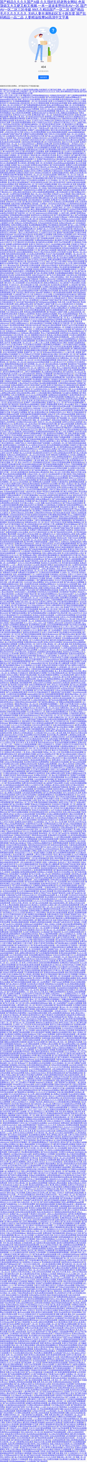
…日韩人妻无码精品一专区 (59, 277)
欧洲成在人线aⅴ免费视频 (47, 764)
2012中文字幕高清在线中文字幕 (41, 532)
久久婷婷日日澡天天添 (47, 232)
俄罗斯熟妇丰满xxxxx (19, 806)
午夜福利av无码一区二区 (56, 211)
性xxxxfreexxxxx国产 (66, 594)
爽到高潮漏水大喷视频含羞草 (20, 723)
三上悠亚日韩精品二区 (52, 339)
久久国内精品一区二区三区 (23, 360)
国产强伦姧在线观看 (57, 165)
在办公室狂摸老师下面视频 (13, 352)
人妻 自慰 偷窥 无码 (40, 460)
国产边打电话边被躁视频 (52, 190)
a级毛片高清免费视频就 (43, 1368)
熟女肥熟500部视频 (17, 325)
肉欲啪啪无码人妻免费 (56, 806)
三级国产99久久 (20, 443)
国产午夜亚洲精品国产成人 (10, 97)
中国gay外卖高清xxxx (14, 831)
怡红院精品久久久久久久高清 (31, 319)
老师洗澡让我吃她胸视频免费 (73, 231)
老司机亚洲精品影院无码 (38, 812)
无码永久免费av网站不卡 (60, 308)
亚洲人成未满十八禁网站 (25, 547)
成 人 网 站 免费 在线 (8, 988)
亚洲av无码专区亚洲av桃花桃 (20, 296)
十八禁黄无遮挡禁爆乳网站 (39, 321)
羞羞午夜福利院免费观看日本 (57, 711)
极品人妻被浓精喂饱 (38, 209)
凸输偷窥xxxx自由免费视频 (58, 478)
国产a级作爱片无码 (78, 155)
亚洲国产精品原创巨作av (46, 159)
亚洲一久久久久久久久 (42, 829)
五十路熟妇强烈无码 (70, 385)
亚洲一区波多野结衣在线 (28, 584)
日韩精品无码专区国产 (58, 95)
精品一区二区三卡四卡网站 (41, 194)
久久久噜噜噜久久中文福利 (31, 665)
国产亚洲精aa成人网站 (28, 555)
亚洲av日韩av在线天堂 (16, 679)
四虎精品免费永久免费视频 (42, 375)
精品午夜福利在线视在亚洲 (57, 1295)
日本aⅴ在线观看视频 (57, 1436)
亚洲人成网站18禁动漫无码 (25, 953)
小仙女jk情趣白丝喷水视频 (60, 244)
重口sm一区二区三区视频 (69, 1007)
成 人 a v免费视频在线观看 (10, 399)
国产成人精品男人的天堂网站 (19, 217)
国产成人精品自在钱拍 (14, 567)
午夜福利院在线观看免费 (51, 381)
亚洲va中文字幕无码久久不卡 (64, 122)
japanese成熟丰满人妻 (23, 941)
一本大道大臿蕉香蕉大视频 (51, 1264)
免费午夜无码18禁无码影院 (32, 783)
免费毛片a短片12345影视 (72, 831)
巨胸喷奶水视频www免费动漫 (44, 885)
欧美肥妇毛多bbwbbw (39, 514)
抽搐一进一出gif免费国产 (41, 420)
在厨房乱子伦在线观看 (11, 696)
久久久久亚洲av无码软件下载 (51, 1245)
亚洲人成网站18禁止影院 (23, 304)
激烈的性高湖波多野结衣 (18, 1227)
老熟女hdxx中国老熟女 (49, 265)
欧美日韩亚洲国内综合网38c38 (72, 146)
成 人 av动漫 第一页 (13, 963)
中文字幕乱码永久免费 (14, 312)
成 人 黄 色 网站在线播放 (64, 671)
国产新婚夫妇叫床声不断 (47, 424)
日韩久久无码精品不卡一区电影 (49, 744)
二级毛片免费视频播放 (32, 372)
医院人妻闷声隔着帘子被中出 (56, 567)
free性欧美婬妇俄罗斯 (64, 229)
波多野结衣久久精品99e (69, 333)
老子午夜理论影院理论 (52, 142)
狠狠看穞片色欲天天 (38, 335)
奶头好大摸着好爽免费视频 (16, 188)
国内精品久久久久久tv (55, 1229)
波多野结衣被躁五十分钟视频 (14, 445)
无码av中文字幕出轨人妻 (17, 261)
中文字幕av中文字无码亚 (30, 354)
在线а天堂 (51, 414)
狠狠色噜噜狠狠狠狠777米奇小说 (26, 628)
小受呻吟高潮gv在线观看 (77, 217)
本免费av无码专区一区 (26, 644)
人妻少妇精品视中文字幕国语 (34, 476)
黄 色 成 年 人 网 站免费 (30, 447)
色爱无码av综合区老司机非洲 (39, 845)
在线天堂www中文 (39, 275)
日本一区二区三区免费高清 (28, 300)
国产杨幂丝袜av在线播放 (56, 876)
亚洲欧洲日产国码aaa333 (26, 111)
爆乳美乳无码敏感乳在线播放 (61, 640)
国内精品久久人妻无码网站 (47, 656)
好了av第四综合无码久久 (24, 316)
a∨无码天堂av (68, 1447)
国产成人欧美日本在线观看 (70, 1221)
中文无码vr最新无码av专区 (41, 677)
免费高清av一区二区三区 (66, 174)
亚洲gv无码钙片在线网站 (9, 146)
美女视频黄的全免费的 (19, 317)
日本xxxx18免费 (6, 346)
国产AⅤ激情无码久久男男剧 (14, 731)
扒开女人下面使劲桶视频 (73, 464)
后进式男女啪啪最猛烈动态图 (43, 1220)
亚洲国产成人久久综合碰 (20, 165)
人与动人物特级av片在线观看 (19, 207)
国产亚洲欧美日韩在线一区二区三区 (29, 570)
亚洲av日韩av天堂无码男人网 (19, 700)
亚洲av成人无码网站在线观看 (35, 916)
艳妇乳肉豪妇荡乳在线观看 (39, 766)
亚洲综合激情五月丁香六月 (28, 227)
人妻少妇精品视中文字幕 (64, 192)
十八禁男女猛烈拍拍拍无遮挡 (44, 329)
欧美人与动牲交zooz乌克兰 (42, 122)
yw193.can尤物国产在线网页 (62, 530)
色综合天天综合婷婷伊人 (40, 586)
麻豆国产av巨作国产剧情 (15, 1407)
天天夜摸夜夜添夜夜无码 (20, 348)
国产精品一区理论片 (66, 484)
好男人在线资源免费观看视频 (43, 192)
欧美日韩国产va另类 (55, 161)
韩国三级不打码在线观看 (22, 379)
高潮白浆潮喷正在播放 (19, 225)
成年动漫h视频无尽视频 (27, 754)
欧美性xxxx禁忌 (8, 460)
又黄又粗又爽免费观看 (65, 1092)
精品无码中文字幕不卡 (68, 507)
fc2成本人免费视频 (51, 516)
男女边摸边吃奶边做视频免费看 (14, 474)
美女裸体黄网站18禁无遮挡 (55, 149)
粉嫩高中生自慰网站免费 (66, 1416)
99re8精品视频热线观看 (18, 200)
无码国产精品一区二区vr (61, 207)
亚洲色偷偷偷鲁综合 (66, 1237)
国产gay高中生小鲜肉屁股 (24, 796)
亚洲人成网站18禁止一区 (12, 995)
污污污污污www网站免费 (50, 408)
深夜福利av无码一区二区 (28, 184)
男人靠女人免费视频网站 (19, 410)
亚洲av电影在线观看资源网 (27, 107)
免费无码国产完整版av (35, 719)
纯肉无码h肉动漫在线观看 (57, 188)
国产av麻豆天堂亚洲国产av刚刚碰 (71, 449)
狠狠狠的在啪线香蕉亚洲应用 (11, 157)
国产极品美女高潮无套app (32, 201)
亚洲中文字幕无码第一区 (71, 1343)
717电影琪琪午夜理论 (77, 713)
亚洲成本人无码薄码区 (26, 314)
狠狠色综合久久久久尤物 (15, 458)
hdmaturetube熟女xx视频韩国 (63, 470)
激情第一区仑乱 (29, 157)
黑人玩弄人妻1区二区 (8, 1173)
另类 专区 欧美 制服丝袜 (43, 437)
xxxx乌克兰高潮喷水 (51, 1216)
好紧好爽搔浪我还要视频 (57, 514)
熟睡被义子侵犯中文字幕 (37, 1281)
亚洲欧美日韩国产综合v (25, 173)
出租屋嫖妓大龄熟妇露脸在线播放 (49, 652)
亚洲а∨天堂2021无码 (8, 107)
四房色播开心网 (13, 646)
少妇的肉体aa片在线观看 (52, 319)
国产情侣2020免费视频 (77, 673)
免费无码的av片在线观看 (62, 234)
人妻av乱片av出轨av (24, 565)
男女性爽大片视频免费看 (43, 1353)
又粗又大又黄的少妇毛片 (27, 238)
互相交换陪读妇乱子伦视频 (69, 883)
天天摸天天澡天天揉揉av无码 (43, 120)
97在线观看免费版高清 (30, 569)
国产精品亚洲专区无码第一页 (53, 124)
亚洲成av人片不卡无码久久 (34, 366)
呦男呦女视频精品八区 (75, 522)
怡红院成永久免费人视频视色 (35, 876)
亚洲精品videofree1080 (20, 308)
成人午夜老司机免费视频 (21, 113)
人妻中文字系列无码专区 (43, 543)
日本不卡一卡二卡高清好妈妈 (53, 399)
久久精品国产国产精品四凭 (52, 551)
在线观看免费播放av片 (45, 795)
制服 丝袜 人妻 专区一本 (18, 117)
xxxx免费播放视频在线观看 (26, 986)
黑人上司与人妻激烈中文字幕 (53, 1088)
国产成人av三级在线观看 (54, 136)
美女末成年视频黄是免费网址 (48, 675)
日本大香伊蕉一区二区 (21, 335)
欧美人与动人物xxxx (10, 480)
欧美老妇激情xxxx (77, 460)
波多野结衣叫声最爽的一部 (57, 433)
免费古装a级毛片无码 (55, 914)
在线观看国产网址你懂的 (20, 710)
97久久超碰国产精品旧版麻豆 (58, 209)
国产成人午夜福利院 (39, 501)
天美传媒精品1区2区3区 (41, 462)
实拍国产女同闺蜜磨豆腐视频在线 (15, 625)
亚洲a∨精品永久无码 (12, 287)
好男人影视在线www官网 (62, 453)
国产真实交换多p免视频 (20, 596)
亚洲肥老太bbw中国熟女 (39, 165)
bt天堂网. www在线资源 (17, 1331)
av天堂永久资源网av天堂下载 (38, 370)
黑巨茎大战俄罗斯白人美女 (50, 441)
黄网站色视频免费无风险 (67, 341)
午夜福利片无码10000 (58, 379)
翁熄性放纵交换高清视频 (16, 711)
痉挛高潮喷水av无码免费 (48, 290)
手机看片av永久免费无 (56, 1374)
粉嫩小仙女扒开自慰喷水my (41, 207)
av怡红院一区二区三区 (71, 319)
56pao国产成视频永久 (44, 292)
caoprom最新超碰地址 (76, 132)
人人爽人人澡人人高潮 (40, 343)
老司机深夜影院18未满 (39, 182)
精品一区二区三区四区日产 (13, 105)
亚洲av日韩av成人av (66, 223)
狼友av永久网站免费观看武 (13, 1364)
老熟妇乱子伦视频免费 (43, 373)
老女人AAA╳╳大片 (25, 462)
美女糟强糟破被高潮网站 (38, 225)
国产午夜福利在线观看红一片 (18, 992)
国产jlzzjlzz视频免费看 (35, 1430)
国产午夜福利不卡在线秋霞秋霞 (26, 358)
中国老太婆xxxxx (69, 511)
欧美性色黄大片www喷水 (17, 1098)
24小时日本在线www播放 (12, 1038)
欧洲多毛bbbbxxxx (28, 167)
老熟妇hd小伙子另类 (13, 201)
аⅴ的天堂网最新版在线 (37, 684)
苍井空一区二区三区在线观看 (28, 267)
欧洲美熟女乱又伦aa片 (73, 1175)
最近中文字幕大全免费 (70, 142)
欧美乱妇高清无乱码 (36, 117)
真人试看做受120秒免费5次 (32, 339)
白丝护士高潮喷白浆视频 (47, 184)
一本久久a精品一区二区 (66, 1194)
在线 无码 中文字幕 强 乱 (59, 128)
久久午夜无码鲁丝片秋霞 (18, 955)
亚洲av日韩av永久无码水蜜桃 (35, 126)
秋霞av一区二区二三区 (51, 752)
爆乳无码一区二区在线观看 (14, 283)
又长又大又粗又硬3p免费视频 (11, 196)
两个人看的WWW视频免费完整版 (44, 296)
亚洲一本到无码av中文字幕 (57, 126)
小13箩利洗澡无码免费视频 (19, 194)
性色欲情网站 (57, 511)
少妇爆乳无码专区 (6, 147)
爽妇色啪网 (12, 534)
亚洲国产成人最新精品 (22, 518)
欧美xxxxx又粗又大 (17, 176)
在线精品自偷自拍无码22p (45, 621)
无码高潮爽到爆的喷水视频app (40, 955)
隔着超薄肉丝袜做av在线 (14, 364)
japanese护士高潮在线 (47, 526)
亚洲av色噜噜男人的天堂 (20, 385)
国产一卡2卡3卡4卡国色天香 (57, 458)
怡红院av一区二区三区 (14, 248)
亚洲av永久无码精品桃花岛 (45, 157)
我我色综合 (58, 1291)
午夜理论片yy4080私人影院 (15, 1399)
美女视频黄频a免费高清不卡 (41, 509)
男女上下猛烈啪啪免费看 (50, 333)
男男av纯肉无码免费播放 (68, 1345)
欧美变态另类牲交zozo (8, 227)
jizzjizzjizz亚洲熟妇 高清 (9, 184)
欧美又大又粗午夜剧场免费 (57, 1208)
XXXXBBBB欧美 (25, 615)
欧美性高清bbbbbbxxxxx (24, 893)
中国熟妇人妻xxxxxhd (47, 279)
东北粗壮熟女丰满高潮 (59, 285)
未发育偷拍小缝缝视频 (22, 1453)
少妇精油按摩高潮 (58, 1440)
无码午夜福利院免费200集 (74, 109)
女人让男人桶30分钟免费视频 (39, 1094)
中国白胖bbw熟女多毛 (69, 827)
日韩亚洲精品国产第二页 (56, 246)
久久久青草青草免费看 (26, 1204)
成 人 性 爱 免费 (61, 822)
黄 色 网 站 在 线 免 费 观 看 (26, 742)
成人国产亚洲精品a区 (19, 605)
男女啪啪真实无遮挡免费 (57, 225)
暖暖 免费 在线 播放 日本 (70, 1090)
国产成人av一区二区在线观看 (56, 881)
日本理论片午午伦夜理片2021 (73, 744)
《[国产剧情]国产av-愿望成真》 (39, 331)
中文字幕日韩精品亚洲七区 (10, 167)
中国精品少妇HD (64, 1173)
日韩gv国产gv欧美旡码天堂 (31, 140)
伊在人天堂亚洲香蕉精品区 (68, 314)
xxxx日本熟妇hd (6, 769)
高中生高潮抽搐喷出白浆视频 (45, 147)
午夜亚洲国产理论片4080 (25, 590)
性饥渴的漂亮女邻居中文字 (63, 373)
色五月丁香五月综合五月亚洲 (45, 252)
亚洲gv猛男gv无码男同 (51, 497)
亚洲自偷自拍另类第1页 (49, 883)
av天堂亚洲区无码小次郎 (9, 764)
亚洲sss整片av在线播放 (59, 879)
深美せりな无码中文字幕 (77, 574)
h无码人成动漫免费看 (51, 1198)
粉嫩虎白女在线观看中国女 (62, 1032)
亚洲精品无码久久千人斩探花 (40, 980)
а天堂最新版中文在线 (34, 860)
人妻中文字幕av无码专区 (57, 489)
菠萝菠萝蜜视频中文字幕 (13, 205)
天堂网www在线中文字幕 (52, 824)
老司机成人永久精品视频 (50, 99)
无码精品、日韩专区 (24, 329)
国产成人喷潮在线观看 (12, 339)
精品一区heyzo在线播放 (22, 138)
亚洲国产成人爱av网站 (58, 549)
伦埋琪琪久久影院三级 (48, 905)
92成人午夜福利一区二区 (33, 497)
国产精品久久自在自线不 (71, 1446)
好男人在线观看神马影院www (71, 227)
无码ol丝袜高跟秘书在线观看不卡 (23, 159)
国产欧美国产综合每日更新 (69, 290)
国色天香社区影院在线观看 (61, 130)
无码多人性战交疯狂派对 (49, 1451)
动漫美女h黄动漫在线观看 (76, 182)
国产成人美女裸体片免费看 (63, 258)
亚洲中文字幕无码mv (21, 356)
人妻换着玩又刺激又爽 (43, 144)
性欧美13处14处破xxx (49, 391)
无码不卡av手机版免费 (62, 242)
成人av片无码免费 (46, 891)
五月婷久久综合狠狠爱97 (73, 151)
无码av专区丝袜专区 (34, 909)
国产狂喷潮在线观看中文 (23, 681)
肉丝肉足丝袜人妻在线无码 (19, 103)
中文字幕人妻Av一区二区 (30, 999)
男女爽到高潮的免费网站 (32, 1038)
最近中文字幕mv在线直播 (25, 648)
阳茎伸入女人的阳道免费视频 (25, 744)
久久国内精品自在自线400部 (13, 785)
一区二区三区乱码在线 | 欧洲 (41, 101)
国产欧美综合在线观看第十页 (11, 540)
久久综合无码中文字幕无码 (41, 750)
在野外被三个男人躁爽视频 (52, 524)
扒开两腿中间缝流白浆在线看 (45, 153)
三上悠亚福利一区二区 (32, 248)
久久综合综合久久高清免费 (67, 584)
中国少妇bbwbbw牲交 (32, 391)
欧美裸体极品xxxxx (54, 118)
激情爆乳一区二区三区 (73, 254)
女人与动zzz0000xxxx (26, 144)
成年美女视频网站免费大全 (26, 229)
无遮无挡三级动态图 (76, 1179)
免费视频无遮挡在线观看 (29, 926)
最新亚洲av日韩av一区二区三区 (58, 416)
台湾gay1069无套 (34, 1028)
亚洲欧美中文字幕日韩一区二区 (62, 200)
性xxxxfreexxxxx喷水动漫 (13, 391)
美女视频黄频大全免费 (37, 625)
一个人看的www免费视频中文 (44, 1419)
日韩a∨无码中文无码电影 (68, 516)
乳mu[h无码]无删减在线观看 (34, 310)
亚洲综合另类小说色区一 (13, 752)
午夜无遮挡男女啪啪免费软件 (53, 466)
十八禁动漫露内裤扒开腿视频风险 (48, 393)
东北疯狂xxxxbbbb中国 (8, 300)
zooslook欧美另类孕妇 (22, 758)
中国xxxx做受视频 (16, 623)
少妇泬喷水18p (71, 275)
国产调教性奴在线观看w (69, 545)
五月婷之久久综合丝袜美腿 (40, 217)
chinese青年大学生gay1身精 (27, 534)
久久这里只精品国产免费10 (13, 337)
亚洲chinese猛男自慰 (76, 653)
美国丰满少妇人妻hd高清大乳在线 (43, 155)
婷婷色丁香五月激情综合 (17, 457)
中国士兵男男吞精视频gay (16, 1233)
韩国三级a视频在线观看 (75, 1440)
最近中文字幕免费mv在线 (68, 167)
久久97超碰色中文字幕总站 (63, 101)
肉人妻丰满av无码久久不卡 (26, 493)
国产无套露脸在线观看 (45, 238)
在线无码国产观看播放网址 (21, 204)
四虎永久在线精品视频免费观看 (59, 1150)
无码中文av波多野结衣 (63, 621)
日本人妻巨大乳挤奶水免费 (63, 509)
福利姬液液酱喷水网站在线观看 (36, 350)
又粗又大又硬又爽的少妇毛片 (45, 1285)
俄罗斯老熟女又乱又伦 (43, 271)
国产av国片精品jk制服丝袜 (51, 248)
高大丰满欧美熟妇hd (22, 256)
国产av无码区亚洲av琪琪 (55, 97)
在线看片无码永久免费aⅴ (33, 171)
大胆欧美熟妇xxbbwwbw (67, 383)
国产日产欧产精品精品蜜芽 (13, 686)
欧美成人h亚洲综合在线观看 (46, 314)
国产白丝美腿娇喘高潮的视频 (64, 852)
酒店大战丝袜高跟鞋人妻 (58, 903)
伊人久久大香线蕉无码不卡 (57, 298)
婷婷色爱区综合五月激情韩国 (70, 447)
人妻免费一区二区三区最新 (24, 1030)
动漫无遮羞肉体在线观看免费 (46, 1009)
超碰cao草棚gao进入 (73, 97)
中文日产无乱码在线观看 (55, 254)
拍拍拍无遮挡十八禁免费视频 (24, 271)
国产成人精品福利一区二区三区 (65, 306)
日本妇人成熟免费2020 (46, 107)
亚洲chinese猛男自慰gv (59, 845)
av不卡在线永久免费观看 (60, 810)
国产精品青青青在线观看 (62, 1005)
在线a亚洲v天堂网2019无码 (63, 115)
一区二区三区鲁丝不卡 (73, 1165)
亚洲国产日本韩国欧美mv (50, 866)
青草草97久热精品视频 (50, 491)
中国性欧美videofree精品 (57, 501)
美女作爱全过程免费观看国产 (19, 182)
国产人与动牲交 (73, 1210)
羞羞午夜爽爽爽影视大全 (54, 151)
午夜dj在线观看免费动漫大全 (50, 146)
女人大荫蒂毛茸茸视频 (40, 574)
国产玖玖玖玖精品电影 (50, 1007)
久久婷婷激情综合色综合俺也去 (65, 294)
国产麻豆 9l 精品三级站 (69, 491)
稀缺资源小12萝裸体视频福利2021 (36, 95)
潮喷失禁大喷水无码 (70, 1289)
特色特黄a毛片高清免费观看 (47, 592)
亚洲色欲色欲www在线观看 (54, 972)
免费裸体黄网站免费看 (19, 657)
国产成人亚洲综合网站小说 (57, 281)
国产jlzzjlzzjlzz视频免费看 (24, 240)
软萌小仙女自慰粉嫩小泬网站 (25, 851)
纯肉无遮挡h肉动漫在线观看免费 (28, 1223)
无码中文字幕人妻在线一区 (21, 640)
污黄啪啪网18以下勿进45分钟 (67, 107)
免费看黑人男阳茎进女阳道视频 (52, 397)
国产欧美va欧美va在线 (61, 513)
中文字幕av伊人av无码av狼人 (47, 167)
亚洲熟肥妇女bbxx (25, 178)
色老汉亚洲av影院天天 (12, 721)
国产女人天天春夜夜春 (34, 1372)
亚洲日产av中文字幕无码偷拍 (73, 325)
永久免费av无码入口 (27, 708)
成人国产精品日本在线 (32, 1455)
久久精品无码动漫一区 (76, 312)
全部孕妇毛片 (48, 201)
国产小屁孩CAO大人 (18, 489)
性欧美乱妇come (10, 1158)
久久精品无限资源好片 (39, 700)
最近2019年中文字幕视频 (33, 505)
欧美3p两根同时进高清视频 (57, 713)
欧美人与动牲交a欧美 (50, 632)
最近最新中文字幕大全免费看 (65, 240)
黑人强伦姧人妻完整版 (26, 163)
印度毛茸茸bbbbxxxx (75, 1455)
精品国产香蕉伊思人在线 (34, 561)
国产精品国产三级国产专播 (44, 304)
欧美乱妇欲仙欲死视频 (58, 103)
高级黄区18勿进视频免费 (36, 914)
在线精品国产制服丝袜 (29, 279)
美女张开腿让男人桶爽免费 (59, 663)
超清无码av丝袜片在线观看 (24, 611)
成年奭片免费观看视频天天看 (57, 310)
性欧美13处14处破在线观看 (57, 912)
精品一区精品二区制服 (11, 397)
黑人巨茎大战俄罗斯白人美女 (73, 553)
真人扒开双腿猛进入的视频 (75, 777)
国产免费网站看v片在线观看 (39, 482)
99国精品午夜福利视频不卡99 (70, 839)
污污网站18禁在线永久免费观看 (25, 186)
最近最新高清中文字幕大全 (66, 159)
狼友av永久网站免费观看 (51, 325)
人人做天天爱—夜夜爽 (67, 213)
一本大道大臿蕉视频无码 (18, 472)
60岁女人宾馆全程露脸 (37, 298)
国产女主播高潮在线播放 (44, 671)
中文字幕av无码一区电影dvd (31, 646)
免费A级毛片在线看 (10, 572)
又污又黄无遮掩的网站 (29, 495)
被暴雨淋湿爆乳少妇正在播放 (17, 532)
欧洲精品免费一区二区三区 (21, 343)
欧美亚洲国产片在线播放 (34, 151)
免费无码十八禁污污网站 (46, 368)
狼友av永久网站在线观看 (41, 1268)
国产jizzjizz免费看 (17, 1073)
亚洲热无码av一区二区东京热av (25, 424)
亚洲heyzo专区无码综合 (66, 451)
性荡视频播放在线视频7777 (26, 250)
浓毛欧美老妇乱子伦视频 (22, 501)
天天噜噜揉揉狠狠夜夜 (21, 101)
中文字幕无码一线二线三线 (67, 557)
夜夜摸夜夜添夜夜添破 (21, 1291)
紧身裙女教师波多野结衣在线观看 (55, 1362)
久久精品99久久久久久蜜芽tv (41, 258)
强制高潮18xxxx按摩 (69, 118)
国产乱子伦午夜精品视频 (56, 275)
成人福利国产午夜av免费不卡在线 (32, 263)
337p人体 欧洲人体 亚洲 (67, 184)
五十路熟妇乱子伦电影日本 (18, 673)
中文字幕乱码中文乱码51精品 (24, 242)
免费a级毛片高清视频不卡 (28, 572)
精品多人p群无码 (55, 536)
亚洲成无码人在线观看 (66, 387)
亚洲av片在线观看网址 (67, 841)
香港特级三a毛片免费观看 (54, 117)
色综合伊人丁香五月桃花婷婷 (69, 862)
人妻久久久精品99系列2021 (27, 232)
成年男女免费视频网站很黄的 (65, 269)
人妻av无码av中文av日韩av (39, 169)
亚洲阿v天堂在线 (38, 758)
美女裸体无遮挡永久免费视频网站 (28, 466)
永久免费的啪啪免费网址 (57, 781)
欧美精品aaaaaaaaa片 (17, 1461)
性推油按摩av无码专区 (66, 198)
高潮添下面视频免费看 (48, 404)
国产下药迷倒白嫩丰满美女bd (53, 140)
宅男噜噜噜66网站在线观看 (20, 215)
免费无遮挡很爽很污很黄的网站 (59, 259)
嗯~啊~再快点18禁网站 (65, 961)
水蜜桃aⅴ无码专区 (21, 706)
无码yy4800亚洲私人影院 (25, 393)
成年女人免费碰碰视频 (33, 377)
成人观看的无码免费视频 (56, 1109)
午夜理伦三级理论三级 (47, 601)
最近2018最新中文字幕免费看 (17, 1295)
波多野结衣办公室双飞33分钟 (69, 756)
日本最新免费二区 (28, 1243)
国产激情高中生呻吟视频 (26, 656)
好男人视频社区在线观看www (67, 113)
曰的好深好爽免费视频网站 (72, 924)
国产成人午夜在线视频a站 (72, 824)
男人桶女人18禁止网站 (19, 281)
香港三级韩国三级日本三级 (76, 949)
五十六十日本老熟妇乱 (54, 236)
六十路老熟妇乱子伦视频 (28, 146)
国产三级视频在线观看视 (77, 95)
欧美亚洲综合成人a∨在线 (69, 99)
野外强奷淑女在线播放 (37, 281)
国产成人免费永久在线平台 (75, 665)
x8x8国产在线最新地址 (76, 343)
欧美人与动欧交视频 (7, 1129)
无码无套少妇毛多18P (33, 325)
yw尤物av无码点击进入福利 (26, 422)
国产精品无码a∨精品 (67, 634)
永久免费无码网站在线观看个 (46, 387)
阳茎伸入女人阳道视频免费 (74, 1444)
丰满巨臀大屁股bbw (64, 153)
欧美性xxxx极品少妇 (69, 487)
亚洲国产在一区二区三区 (33, 352)
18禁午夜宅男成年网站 (21, 769)
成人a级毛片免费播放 (17, 1162)
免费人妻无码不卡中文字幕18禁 (64, 256)
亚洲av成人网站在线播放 (30, 333)
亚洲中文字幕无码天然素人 (66, 937)
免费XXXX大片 (65, 928)
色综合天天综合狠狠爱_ (49, 841)
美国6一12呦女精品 (49, 862)
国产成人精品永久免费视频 (74, 582)
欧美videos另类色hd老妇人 (53, 352)
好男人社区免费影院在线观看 (27, 198)
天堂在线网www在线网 (70, 638)
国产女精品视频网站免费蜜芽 (63, 499)
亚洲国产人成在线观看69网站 (39, 130)
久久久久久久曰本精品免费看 (36, 395)
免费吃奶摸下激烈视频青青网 (21, 683)
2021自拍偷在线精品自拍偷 (28, 290)
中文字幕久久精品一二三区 (30, 503)
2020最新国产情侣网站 (67, 592)
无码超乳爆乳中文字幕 (52, 196)
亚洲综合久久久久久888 (22, 115)
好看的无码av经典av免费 (61, 406)
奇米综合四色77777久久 (36, 261)
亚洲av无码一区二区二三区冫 (27, 128)
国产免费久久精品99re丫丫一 (34, 426)
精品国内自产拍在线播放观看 (55, 1432)
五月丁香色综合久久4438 (12, 408)
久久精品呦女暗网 (67, 675)
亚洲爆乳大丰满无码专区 (74, 327)
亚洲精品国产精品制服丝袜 (46, 667)
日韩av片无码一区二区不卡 (37, 474)
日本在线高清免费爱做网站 (21, 122)
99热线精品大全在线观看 (23, 147)
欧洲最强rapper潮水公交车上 (33, 995)
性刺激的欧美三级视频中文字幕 (54, 1210)
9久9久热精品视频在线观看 (57, 132)
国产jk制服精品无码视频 (9, 715)
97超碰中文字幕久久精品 (57, 596)
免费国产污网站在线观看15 (19, 258)
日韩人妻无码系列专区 (56, 182)
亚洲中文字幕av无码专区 (74, 785)
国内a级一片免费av (39, 204)
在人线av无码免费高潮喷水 (64, 1140)
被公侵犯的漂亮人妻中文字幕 (14, 151)
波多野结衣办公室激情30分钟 (42, 215)
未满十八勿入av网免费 (58, 769)
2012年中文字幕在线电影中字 (39, 692)
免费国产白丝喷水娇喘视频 (33, 134)
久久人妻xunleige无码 (11, 265)
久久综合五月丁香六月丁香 (48, 650)
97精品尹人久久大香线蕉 (61, 194)
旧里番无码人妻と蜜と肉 (29, 219)
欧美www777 (42, 493)
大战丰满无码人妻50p (20, 321)
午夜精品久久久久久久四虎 (70, 219)
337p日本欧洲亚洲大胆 (34, 283)
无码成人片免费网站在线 (18, 549)
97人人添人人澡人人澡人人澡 (11, 95)
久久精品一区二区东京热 (69, 572)
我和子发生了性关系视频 (13, 366)
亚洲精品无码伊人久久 (57, 412)
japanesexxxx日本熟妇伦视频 (47, 213)
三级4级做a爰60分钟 (66, 1206)
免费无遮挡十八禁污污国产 (35, 236)
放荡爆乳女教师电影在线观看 (17, 244)
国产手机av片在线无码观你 (41, 256)
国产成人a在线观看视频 (15, 236)
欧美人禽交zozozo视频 (74, 140)
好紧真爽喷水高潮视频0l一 (52, 344)
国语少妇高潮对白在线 (65, 147)
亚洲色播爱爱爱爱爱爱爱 (73, 288)
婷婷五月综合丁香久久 (65, 360)
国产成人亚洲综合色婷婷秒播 (29, 970)
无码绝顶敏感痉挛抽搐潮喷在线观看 (33, 414)
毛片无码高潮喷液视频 (55, 777)
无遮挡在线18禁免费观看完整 (32, 142)
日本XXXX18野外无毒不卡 (42, 725)
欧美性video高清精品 (40, 997)
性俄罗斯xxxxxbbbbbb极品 (29, 404)
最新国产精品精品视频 (65, 232)
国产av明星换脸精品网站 (37, 613)
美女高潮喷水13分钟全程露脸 (72, 741)
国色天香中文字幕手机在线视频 (19, 375)
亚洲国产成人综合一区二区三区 (26, 601)
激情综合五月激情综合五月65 (30, 653)
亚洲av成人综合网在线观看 (64, 201)
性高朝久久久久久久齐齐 (47, 1125)
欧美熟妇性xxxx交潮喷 (49, 484)
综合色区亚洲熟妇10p (61, 144)
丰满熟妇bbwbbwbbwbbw (44, 240)
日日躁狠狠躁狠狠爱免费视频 (57, 1252)
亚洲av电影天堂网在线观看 (30, 265)
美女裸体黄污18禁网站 (56, 350)
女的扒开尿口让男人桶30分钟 (22, 306)
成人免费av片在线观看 (12, 793)
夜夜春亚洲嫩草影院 (23, 1411)
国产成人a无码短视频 (66, 424)
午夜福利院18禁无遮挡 (8, 314)
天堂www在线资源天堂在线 (48, 223)
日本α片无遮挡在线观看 (48, 1320)
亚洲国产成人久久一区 (55, 402)
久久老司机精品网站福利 (76, 835)
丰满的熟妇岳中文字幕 (33, 824)
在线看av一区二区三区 (50, 1277)
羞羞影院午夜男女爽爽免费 (29, 1247)
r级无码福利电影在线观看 (62, 292)
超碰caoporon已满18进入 (51, 231)
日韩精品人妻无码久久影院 (76, 636)
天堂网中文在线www (74, 211)
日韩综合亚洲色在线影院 (30, 484)
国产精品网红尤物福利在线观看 (41, 356)
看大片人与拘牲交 (13, 140)
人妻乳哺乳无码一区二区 (28, 598)
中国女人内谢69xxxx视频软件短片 (45, 518)
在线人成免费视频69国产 (13, 190)
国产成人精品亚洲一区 (65, 1420)
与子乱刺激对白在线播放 (35, 180)
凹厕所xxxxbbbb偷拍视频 (9, 951)
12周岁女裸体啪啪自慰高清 (53, 1075)
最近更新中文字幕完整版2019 (15, 211)
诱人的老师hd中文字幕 (35, 136)
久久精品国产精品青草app (31, 551)
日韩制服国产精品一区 (38, 781)
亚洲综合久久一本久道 (66, 619)
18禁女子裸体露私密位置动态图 (12, 561)
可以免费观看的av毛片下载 (60, 389)
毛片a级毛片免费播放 (76, 126)
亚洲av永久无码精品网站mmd (25, 223)
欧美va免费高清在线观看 (44, 1293)
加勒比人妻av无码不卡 (54, 758)
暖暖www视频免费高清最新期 (14, 118)
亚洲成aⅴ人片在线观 (63, 329)
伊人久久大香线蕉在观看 (39, 103)
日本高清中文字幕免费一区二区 (65, 271)
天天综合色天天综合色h (77, 895)
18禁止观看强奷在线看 (11, 418)
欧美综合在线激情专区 (70, 248)
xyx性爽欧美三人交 (39, 161)
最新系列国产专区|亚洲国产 (67, 250)
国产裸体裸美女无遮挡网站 (13, 468)
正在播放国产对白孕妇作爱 (16, 136)
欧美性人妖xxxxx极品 (65, 186)
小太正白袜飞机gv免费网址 (33, 582)
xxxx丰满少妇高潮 (46, 495)
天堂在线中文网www (59, 217)
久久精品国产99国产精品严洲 (11, 134)
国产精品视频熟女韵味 (74, 1073)
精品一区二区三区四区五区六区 (47, 611)
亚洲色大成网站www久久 (73, 236)
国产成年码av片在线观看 (73, 161)
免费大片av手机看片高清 (69, 704)
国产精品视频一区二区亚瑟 (67, 418)
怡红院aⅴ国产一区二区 (75, 1200)
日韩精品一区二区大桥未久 (19, 155)
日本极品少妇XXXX (39, 138)
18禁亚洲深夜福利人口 (21, 750)
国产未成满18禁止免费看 (70, 435)
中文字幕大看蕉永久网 (24, 1163)
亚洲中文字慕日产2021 (76, 549)
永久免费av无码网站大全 (47, 186)
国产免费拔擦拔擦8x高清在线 (35, 105)
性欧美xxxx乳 (44, 128)
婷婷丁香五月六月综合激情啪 (29, 99)
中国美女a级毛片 (14, 1152)
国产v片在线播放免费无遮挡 (16, 692)
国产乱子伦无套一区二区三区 (15, 246)
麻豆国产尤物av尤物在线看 (26, 1127)
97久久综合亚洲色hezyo (31, 688)
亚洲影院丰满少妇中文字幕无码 (43, 113)
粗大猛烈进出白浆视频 (44, 242)
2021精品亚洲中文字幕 (56, 474)
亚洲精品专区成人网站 (58, 343)
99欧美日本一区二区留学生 (66, 111)
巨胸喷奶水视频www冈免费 (73, 1187)
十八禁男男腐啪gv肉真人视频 (31, 588)
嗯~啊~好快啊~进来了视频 (16, 439)
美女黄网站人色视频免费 (41, 511)
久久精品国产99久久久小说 (23, 294)
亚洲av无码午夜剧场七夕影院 (53, 665)
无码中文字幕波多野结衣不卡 (35, 337)
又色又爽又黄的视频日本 (29, 951)
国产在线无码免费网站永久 (27, 449)
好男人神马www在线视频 (65, 414)
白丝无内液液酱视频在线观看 (22, 153)
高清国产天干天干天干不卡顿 (74, 607)
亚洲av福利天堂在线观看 (59, 762)
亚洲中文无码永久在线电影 (37, 259)
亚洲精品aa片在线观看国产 (58, 395)
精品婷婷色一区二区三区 (33, 174)
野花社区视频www (70, 524)
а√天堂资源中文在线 (64, 252)
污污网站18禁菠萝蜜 (67, 1231)
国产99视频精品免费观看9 (68, 1341)
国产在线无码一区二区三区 (25, 213)
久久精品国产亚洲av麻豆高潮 (71, 798)
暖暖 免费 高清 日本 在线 (48, 198)
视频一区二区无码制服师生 (75, 105)
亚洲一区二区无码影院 (43, 163)
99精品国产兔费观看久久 (29, 397)
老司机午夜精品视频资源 (33, 485)
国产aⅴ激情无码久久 (22, 945)
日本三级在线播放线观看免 (64, 723)
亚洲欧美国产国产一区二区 (42, 115)
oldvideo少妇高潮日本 (43, 173)
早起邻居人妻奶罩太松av (25, 292)
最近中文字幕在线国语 (66, 221)
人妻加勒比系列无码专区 (14, 126)
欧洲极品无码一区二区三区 (74, 397)
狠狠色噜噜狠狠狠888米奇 (61, 1442)
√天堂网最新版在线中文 (51, 435)
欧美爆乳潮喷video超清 (37, 317)
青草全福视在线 (6, 837)
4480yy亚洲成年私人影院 (65, 534)
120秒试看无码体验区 (42, 1303)
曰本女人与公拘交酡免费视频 (35, 132)
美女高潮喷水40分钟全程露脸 (46, 341)
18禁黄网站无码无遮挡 (24, 1442)
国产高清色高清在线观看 (63, 178)
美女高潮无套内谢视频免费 (69, 267)
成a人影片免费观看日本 (60, 775)
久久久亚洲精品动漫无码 (59, 169)
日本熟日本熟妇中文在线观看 (57, 1241)
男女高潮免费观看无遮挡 (49, 1409)
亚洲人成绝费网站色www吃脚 (72, 1202)
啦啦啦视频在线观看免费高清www (71, 518)
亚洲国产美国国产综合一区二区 (29, 231)
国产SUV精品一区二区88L (37, 188)
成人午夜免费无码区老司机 (30, 1274)
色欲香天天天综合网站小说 (51, 563)
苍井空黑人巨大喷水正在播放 (27, 638)
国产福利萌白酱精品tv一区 (31, 124)
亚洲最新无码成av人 (31, 441)
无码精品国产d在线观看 (47, 988)
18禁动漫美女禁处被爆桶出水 (48, 555)
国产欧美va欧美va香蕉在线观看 (62, 321)
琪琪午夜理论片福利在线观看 (22, 798)
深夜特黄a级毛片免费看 (38, 673)
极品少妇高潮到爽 (68, 497)
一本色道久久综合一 (77, 144)
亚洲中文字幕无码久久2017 (39, 244)
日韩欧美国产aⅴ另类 (13, 895)
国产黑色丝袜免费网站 (23, 460)
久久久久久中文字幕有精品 (21, 725)
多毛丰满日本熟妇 (45, 1158)
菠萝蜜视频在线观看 (76, 482)
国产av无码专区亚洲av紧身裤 (61, 346)
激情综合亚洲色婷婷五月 (32, 632)
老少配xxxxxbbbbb (21, 760)
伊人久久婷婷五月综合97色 (35, 445)
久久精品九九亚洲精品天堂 (10, 551)
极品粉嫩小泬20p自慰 (48, 990)
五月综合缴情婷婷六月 (69, 339)
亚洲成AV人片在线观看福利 (16, 331)
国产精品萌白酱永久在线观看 (71, 860)
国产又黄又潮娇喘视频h (11, 447)
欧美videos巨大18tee (23, 120)
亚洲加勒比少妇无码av (58, 574)
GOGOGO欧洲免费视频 (46, 111)
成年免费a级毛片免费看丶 (38, 706)
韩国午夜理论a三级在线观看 (43, 939)
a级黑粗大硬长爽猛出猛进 (52, 540)
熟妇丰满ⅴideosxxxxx (17, 277)
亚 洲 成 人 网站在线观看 (33, 752)
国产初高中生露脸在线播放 (18, 812)
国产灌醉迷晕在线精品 (14, 171)
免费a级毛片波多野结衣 (39, 536)
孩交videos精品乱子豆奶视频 (39, 200)
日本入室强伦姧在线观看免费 (42, 723)
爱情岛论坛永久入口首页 (67, 480)
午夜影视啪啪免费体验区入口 (27, 746)
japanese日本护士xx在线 (32, 435)
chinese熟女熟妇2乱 (59, 331)
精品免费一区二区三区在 (32, 540)
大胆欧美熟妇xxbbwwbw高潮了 (26, 702)
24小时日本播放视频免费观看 (45, 360)
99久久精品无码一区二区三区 (37, 176)
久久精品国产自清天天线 (43, 1235)
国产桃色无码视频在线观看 (47, 480)
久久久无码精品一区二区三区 (57, 180)
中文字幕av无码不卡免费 (43, 306)
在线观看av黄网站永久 (47, 584)
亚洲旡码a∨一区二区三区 (63, 901)
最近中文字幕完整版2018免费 (25, 557)
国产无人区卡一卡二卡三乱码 (43, 1046)
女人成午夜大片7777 (58, 362)
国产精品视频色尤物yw (11, 665)
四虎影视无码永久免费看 (33, 190)
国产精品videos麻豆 (20, 346)
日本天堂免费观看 (18, 395)
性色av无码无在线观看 (75, 261)
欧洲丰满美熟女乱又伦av (68, 265)
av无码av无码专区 (67, 688)
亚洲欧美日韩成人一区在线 (36, 118)
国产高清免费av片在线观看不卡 (12, 1150)
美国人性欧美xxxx (78, 194)
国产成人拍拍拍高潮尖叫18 (49, 358)
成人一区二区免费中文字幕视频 (58, 205)
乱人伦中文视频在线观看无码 (27, 864)
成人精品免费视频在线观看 (13, 1109)
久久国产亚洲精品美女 (31, 932)
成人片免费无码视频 (75, 501)
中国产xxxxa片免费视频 (30, 109)
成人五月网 (16, 559)
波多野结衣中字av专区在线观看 (33, 97)
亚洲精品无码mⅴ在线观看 (29, 968)
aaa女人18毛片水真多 (55, 847)
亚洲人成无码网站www (55, 105)
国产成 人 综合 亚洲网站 (77, 225)
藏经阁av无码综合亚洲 (51, 909)
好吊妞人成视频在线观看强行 (61, 457)
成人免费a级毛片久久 (47, 534)
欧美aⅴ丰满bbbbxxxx (76, 331)
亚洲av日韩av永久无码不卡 (16, 427)
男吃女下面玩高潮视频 (76, 298)
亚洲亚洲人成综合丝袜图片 (24, 431)
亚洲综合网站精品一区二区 (63, 1117)
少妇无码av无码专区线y (11, 124)
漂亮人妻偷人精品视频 (23, 269)
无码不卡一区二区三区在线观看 (51, 109)
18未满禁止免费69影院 (71, 190)
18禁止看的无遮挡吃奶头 (22, 192)
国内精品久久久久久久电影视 (57, 476)
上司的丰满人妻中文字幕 (13, 132)
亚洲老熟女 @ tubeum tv (9, 285)
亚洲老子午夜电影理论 (59, 482)
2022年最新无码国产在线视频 (74, 344)
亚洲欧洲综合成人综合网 (35, 149)
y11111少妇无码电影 (48, 418)
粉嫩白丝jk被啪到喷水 (17, 259)
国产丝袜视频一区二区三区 (34, 364)
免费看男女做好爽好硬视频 (13, 174)
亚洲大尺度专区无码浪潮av (26, 795)
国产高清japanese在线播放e (46, 302)
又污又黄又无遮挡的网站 (35, 254)
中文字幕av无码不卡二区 (35, 711)
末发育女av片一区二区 (77, 493)
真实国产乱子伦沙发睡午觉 (56, 816)
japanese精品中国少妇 (8, 99)
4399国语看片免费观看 (16, 149)
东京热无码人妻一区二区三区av (18, 209)
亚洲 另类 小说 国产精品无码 (69, 302)
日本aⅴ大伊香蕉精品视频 (48, 221)
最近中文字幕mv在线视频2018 (71, 430)
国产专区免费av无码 (66, 296)
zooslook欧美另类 (9, 267)
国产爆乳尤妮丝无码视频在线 (58, 337)
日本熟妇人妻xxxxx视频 (49, 1044)
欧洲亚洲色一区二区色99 (50, 808)
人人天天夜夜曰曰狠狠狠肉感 (40, 1069)
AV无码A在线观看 (50, 174)
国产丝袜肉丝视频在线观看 (37, 439)
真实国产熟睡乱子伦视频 (42, 852)
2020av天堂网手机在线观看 (16, 130)
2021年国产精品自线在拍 (23, 234)
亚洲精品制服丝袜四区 (60, 173)
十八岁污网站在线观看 (62, 837)
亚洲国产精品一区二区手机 (55, 366)
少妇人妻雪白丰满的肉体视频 (51, 1447)
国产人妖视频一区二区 (24, 1111)
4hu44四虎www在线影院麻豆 (64, 163)
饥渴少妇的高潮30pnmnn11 (29, 715)
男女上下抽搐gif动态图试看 (39, 308)
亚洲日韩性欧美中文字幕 (73, 1162)
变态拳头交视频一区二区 (48, 1324)
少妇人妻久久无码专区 (66, 764)
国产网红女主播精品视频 (70, 441)
